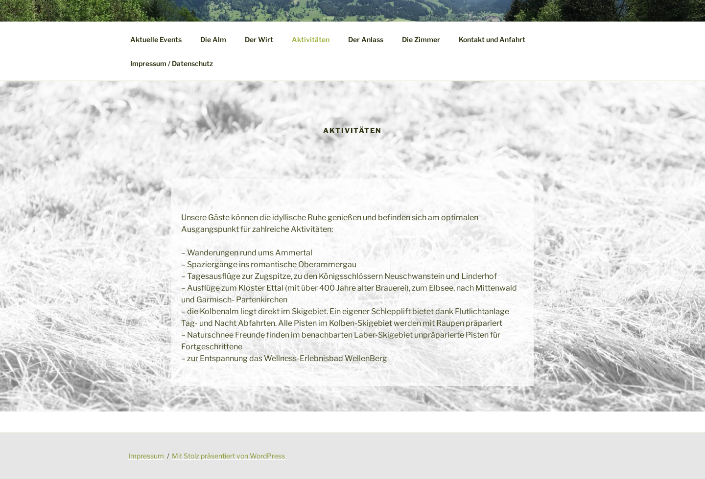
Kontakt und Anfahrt (492, 39)
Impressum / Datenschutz (171, 63)
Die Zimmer (421, 39)
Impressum (146, 456)
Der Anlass (365, 39)
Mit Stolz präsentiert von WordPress (228, 456)
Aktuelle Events (156, 39)
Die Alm (213, 39)
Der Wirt (259, 39)
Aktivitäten (310, 39)
